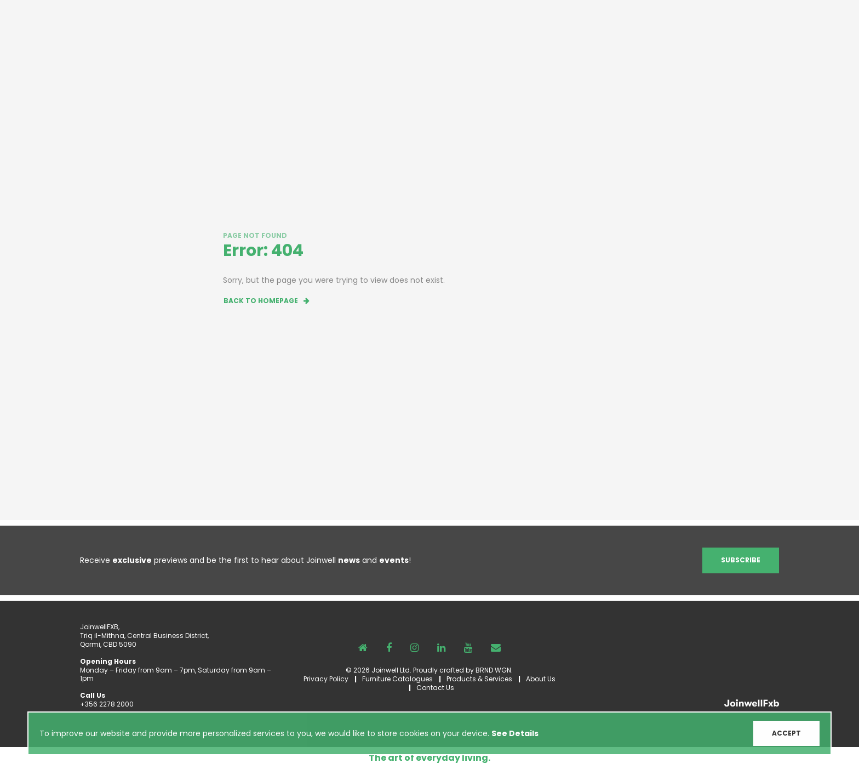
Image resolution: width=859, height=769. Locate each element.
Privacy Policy (325, 678)
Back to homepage (261, 300)
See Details (515, 735)
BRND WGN (493, 670)
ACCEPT (786, 734)
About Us (541, 678)
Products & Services (479, 678)
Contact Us (435, 687)
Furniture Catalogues (397, 678)
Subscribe (740, 560)
